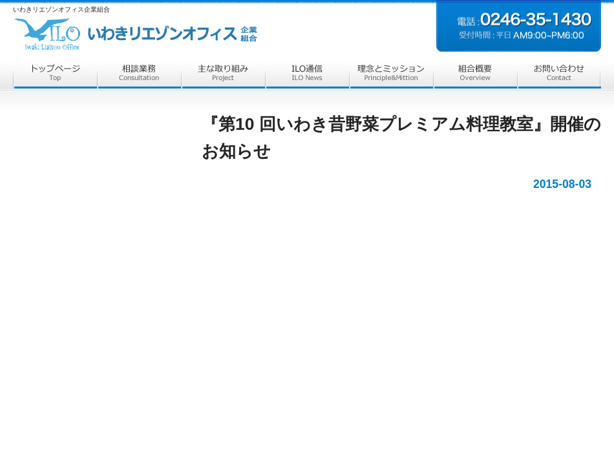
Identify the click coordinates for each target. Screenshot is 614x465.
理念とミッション (391, 76)
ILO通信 (307, 76)
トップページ (55, 76)
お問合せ (559, 76)
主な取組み (223, 76)
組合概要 (475, 76)
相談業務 (139, 76)
